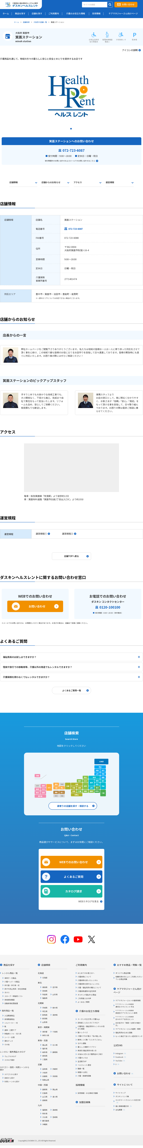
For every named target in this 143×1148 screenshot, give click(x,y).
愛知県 (44, 1056)
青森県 (44, 987)
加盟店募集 (84, 1102)
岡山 (62, 788)
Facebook (119, 1057)
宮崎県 (55, 1117)
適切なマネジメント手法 (124, 1005)
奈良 (73, 791)
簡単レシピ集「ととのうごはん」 (90, 1039)
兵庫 (67, 786)
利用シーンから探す (11, 1081)
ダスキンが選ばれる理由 (87, 994)
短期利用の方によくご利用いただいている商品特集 (128, 977)
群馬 (97, 781)
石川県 (55, 1045)
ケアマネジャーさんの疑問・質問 (127, 1029)
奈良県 (55, 1076)
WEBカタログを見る (88, 901)
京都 (76, 784)
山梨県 (44, 1022)
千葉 (103, 793)
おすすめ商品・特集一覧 (129, 965)
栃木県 (55, 1007)
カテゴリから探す (11, 1074)
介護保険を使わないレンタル (88, 984)
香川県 (55, 1096)
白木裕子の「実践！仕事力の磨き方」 (128, 1024)
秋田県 (44, 994)
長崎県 (55, 1110)
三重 (79, 791)
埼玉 (97, 784)
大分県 (44, 1117)
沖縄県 (44, 1124)
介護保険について (84, 976)
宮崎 (43, 793)
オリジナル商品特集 (123, 973)
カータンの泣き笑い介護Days (89, 1019)
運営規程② (67, 533)
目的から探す (9, 1078)
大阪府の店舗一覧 (40, 22)
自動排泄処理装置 (11, 1003)
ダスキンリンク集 (122, 1096)
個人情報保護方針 (122, 1106)
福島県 (44, 998)
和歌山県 (45, 1080)
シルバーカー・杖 (11, 1023)
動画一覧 (81, 1068)
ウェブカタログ (10, 1056)
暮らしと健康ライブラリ (87, 1047)
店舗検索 (26, 22)
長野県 (55, 1015)
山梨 (91, 788)
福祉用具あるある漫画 (123, 1032)
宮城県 (44, 991)
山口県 (44, 1096)
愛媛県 (44, 1100)
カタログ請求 (73, 891)
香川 (62, 792)
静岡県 (55, 1052)
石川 (85, 781)
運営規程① (41, 533)
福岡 (43, 786)
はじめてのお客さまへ (86, 973)
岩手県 (55, 987)
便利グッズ (8, 1041)
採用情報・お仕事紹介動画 (88, 1093)
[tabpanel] (71, 96)
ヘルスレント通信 (84, 1065)
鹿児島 (40, 796)
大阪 (73, 788)
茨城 (103, 786)
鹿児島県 (45, 1120)
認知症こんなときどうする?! (88, 1022)
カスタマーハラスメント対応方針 (128, 1100)
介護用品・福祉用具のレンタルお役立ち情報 (91, 1027)
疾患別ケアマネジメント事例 (126, 1011)
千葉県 (55, 1031)
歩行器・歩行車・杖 (12, 985)
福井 (79, 781)
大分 (43, 789)
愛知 (85, 791)
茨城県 (44, 1007)
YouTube (118, 1060)
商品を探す (9, 965)
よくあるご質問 (73, 877)
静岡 (91, 791)
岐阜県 (44, 1052)
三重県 (44, 1059)
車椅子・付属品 (10, 978)
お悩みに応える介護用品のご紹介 (90, 1054)
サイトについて (125, 1084)
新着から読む (83, 1072)
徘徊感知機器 (9, 1000)
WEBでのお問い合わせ (73, 862)
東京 (97, 788)
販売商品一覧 (8, 1010)
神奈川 (97, 791)
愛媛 (56, 792)
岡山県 (55, 1089)
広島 (56, 788)
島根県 (44, 1089)
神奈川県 (45, 1035)
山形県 (55, 994)
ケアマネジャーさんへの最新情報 (127, 1000)
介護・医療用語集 (84, 1076)
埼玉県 (44, 1011)
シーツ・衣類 (9, 1037)
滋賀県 (44, 1069)
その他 (6, 1044)
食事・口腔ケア (10, 1030)
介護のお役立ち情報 (89, 1011)
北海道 (101, 761)
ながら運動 (82, 1043)
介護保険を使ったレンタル (88, 980)
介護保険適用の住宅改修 (87, 991)
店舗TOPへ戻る (71, 556)
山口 (49, 787)
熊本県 (44, 1113)
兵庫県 (44, 1076)
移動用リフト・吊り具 (12, 1033)
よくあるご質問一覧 (71, 690)
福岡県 (44, 1110)
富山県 (44, 1045)
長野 (91, 783)
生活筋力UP (82, 1061)
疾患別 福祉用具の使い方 (87, 1050)
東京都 (44, 1031)
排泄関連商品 (9, 1019)
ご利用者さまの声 (84, 998)
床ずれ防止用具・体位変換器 (15, 989)
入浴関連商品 (9, 1015)
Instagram (119, 1053)
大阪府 (44, 1072)
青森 (100, 767)
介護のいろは (83, 1057)
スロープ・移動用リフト (13, 996)
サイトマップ (120, 1093)
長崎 (37, 789)
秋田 (97, 770)
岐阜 (85, 786)
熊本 (37, 793)
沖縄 (37, 776)
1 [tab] (71, 129)
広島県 (44, 1093)
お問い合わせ (128, 4)
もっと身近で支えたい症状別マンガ (128, 1036)
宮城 (103, 774)
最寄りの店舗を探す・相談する (72, 806)
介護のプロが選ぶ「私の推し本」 (90, 1036)
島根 (56, 784)
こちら (92, 161)
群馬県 (44, 1015)
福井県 (44, 1048)
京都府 (55, 1069)
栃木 (103, 781)
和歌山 (77, 795)
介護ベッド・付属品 (12, 981)
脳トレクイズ (83, 1032)
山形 (97, 774)
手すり (6, 992)
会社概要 (118, 1110)
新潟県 (44, 1018)
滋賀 (79, 788)
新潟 (94, 777)
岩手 (103, 770)
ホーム (16, 22)
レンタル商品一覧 (10, 973)
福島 (103, 777)
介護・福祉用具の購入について (89, 987)
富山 (85, 777)
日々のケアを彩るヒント (124, 1018)
